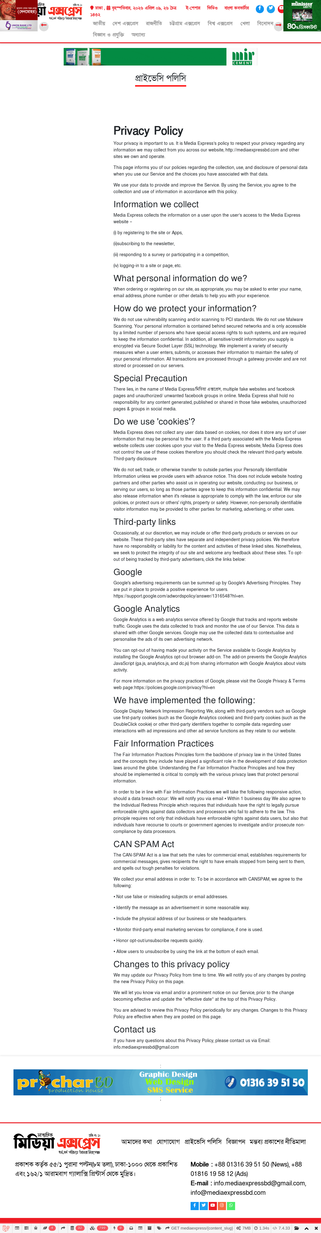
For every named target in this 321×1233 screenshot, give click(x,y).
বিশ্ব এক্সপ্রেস (207, 23)
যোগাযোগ (169, 1141)
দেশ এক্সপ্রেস (120, 23)
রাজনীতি (146, 23)
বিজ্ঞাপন (236, 1141)
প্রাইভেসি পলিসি (204, 1141)
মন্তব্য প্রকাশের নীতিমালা (278, 1141)
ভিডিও (212, 8)
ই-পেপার (193, 8)
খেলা (229, 23)
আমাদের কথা (137, 1141)
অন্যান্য (97, 33)
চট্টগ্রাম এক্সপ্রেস (174, 23)
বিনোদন (247, 23)
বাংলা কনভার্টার (236, 8)
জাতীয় (97, 23)
